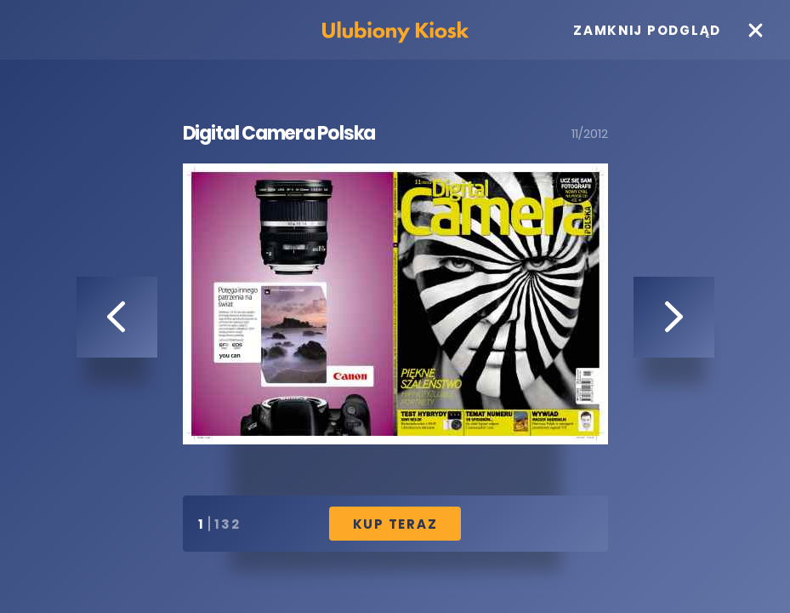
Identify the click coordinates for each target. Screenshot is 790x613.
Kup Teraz (395, 524)
